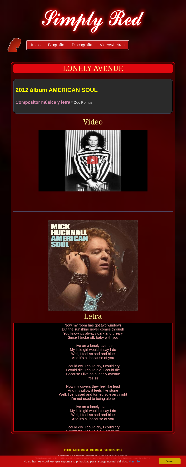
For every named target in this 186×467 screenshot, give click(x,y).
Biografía (56, 45)
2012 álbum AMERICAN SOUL (56, 90)
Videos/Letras (112, 45)
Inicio (36, 45)
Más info (134, 462)
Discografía (82, 45)
